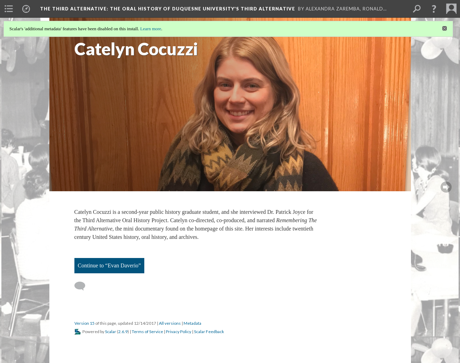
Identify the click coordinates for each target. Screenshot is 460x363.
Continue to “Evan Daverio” (109, 265)
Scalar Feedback (209, 331)
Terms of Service (147, 331)
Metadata (192, 323)
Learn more (150, 28)
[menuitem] (8, 8)
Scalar (110, 331)
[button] (434, 8)
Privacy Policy (178, 331)
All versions (170, 323)
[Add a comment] (82, 286)
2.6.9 (123, 331)
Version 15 (84, 323)
